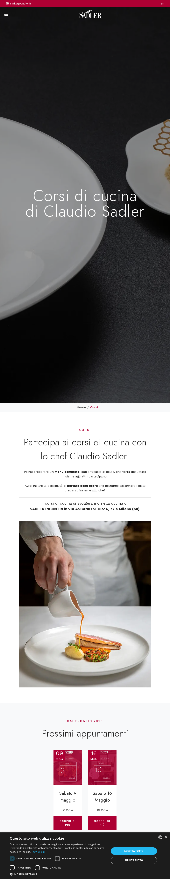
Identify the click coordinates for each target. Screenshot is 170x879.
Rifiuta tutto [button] (134, 860)
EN (162, 3)
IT (156, 3)
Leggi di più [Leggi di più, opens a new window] (38, 852)
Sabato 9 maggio (67, 796)
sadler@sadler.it (20, 3)
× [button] (165, 837)
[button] (58, 874)
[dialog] (85, 855)
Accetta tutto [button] (134, 851)
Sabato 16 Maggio (102, 796)
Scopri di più (68, 822)
